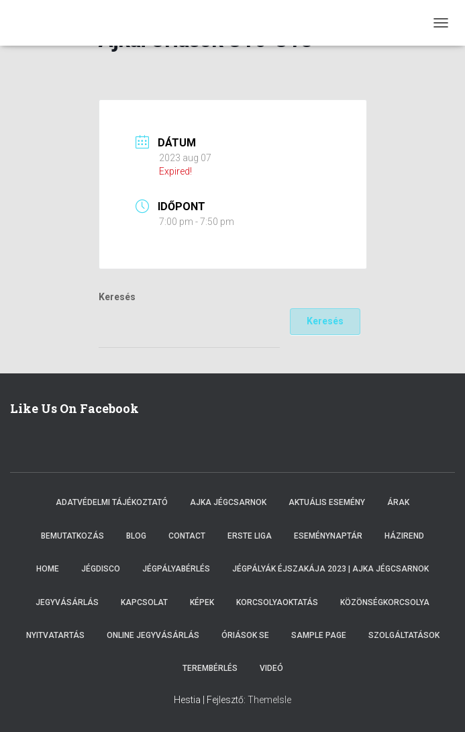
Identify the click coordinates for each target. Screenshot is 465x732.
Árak (398, 502)
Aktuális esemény (327, 502)
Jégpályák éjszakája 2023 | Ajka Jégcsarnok (330, 569)
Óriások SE (245, 635)
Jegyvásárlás (67, 602)
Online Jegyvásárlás (153, 635)
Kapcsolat (144, 602)
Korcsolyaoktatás (277, 602)
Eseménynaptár (328, 536)
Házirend (404, 536)
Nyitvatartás (55, 635)
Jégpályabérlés (176, 569)
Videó (271, 668)
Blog (136, 536)
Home (47, 569)
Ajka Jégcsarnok (228, 502)
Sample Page (318, 635)
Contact (186, 536)
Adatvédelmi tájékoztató (112, 502)
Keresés (117, 296)
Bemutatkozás (72, 536)
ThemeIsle (269, 699)
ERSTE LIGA (249, 536)
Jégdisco (100, 569)
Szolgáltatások (404, 635)
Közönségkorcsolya (384, 602)
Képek (202, 602)
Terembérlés (210, 668)
